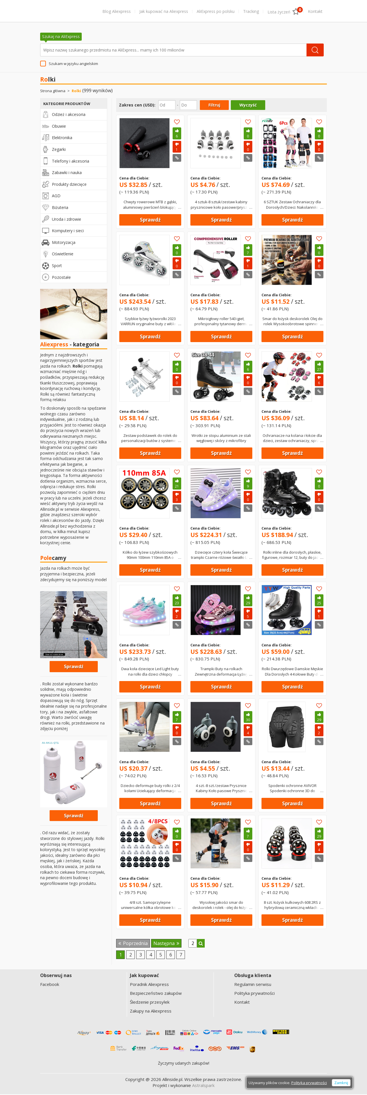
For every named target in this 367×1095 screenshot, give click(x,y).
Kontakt (315, 11)
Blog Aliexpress (116, 11)
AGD (56, 197)
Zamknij (341, 1083)
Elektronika (62, 138)
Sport (57, 266)
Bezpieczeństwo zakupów (156, 994)
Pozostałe (61, 278)
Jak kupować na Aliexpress (163, 11)
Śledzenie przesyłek (149, 1003)
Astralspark (203, 1086)
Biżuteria (60, 208)
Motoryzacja (63, 243)
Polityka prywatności (254, 994)
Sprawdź (150, 220)
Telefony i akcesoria (70, 162)
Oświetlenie (62, 254)
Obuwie (59, 127)
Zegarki (59, 150)
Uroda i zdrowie (66, 220)
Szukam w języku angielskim (73, 64)
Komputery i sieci (68, 231)
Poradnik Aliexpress (149, 985)
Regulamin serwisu (252, 985)
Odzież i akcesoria (68, 115)
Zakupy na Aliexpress (150, 1012)
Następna (166, 944)
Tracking (251, 11)
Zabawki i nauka (67, 173)
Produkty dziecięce (69, 185)
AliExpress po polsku (216, 11)
